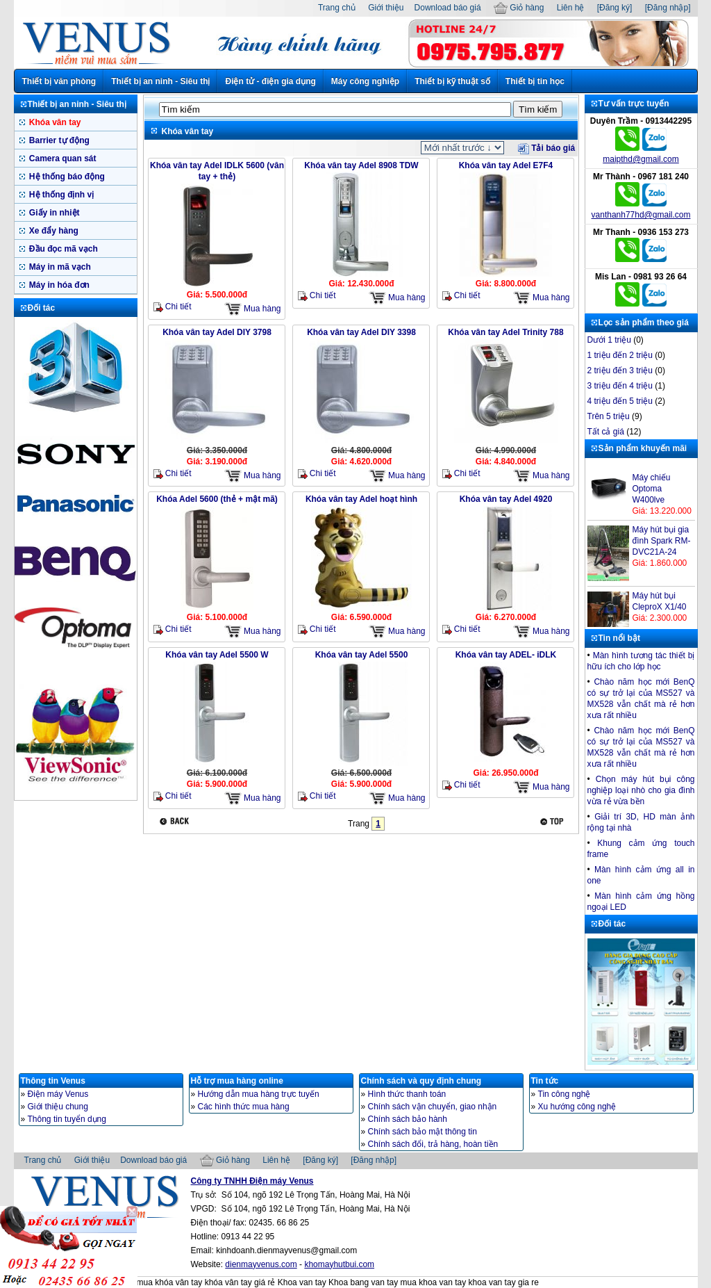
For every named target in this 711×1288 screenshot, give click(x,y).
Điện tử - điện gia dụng (270, 81)
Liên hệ (571, 8)
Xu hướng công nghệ (577, 1106)
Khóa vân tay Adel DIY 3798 (216, 332)
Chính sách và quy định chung (421, 1081)
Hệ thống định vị (60, 194)
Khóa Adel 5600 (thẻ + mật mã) (217, 499)
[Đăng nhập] (668, 8)
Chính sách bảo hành (407, 1119)
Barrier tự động (58, 140)
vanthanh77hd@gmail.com (641, 215)
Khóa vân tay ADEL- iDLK (506, 655)
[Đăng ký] (615, 8)
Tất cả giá (605, 432)
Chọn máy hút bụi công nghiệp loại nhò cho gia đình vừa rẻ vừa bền (641, 790)
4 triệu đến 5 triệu (620, 401)
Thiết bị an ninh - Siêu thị (160, 81)
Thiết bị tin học (534, 81)
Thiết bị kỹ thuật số (452, 81)
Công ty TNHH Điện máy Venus (252, 1181)
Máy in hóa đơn (58, 285)
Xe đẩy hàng (52, 231)
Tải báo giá (546, 148)
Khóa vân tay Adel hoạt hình (361, 499)
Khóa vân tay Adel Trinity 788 (505, 332)
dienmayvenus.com (260, 1264)
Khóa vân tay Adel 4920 (506, 499)
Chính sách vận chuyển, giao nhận (432, 1106)
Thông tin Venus (53, 1081)
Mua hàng (252, 309)
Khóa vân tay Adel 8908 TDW (361, 165)
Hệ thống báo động (66, 176)
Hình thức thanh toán (407, 1094)
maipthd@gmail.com (641, 159)
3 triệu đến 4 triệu (620, 386)
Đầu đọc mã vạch (62, 249)
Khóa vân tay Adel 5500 (361, 655)
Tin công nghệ (564, 1094)
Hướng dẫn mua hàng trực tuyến (258, 1094)
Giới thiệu (385, 8)
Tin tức (545, 1081)
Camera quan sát (62, 158)
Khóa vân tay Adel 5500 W (216, 655)
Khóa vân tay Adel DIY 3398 (361, 332)
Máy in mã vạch (59, 267)
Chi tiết (172, 306)
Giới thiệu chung (58, 1106)
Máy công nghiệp (365, 81)
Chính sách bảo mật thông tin (422, 1131)
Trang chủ (337, 8)
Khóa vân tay (54, 122)
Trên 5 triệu (608, 416)
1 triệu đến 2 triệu (620, 355)
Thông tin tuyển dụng (67, 1119)
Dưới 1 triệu (609, 340)
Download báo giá (448, 8)
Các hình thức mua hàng (244, 1106)
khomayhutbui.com (339, 1264)
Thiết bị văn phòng (59, 81)
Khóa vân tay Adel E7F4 (506, 165)
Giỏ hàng (519, 8)
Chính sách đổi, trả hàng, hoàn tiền (433, 1144)
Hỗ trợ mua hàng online (237, 1081)
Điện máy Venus (58, 1094)
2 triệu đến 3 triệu (620, 370)
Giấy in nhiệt (53, 213)
